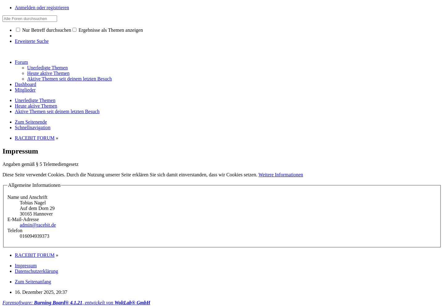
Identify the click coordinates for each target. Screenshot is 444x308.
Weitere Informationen (280, 174)
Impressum (26, 265)
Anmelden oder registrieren (42, 7)
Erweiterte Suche (32, 41)
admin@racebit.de (38, 225)
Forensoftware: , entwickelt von (76, 302)
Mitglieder (25, 89)
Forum (21, 62)
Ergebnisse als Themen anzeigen (107, 30)
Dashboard (25, 84)
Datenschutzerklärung (36, 271)
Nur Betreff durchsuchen (43, 30)
